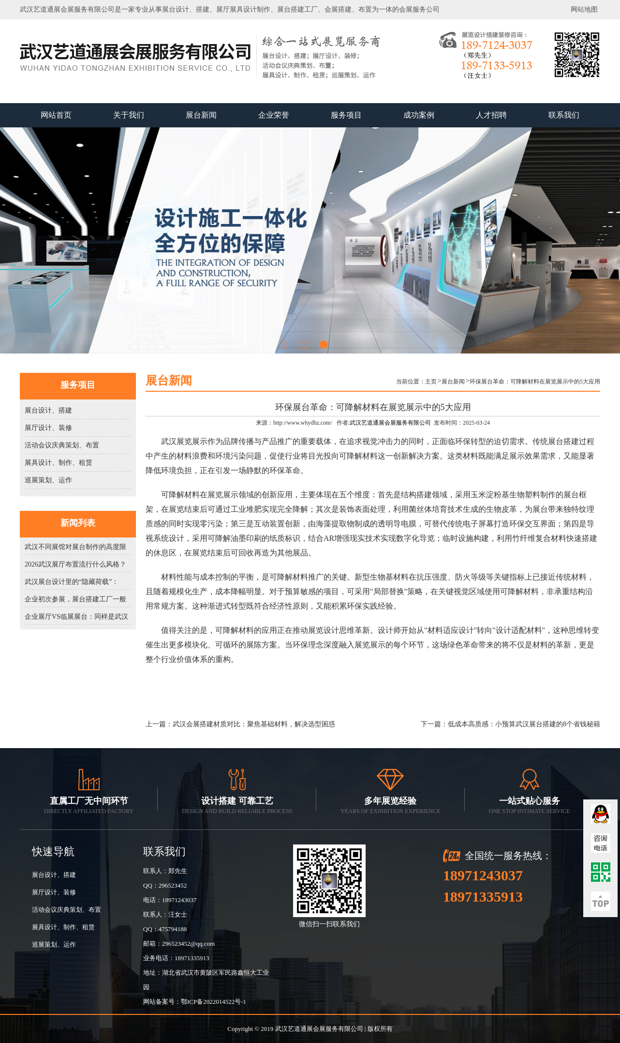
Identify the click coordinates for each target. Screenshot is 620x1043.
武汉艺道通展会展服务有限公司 (390, 422)
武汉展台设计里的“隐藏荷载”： (71, 581)
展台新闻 (201, 115)
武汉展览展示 (184, 441)
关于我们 (128, 115)
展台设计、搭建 (48, 410)
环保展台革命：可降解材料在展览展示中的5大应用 (535, 381)
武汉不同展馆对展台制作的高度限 (75, 547)
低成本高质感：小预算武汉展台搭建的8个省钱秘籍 (524, 724)
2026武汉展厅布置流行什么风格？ (75, 564)
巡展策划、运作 (48, 480)
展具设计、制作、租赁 (58, 462)
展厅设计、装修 (48, 427)
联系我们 (563, 115)
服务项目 (346, 115)
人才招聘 (491, 115)
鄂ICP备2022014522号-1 (213, 1001)
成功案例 (418, 115)
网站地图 (584, 9)
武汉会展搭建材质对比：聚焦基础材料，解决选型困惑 (254, 724)
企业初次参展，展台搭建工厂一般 (75, 599)
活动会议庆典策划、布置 (62, 445)
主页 (431, 381)
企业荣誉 (273, 115)
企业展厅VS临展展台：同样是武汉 (76, 616)
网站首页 (56, 115)
